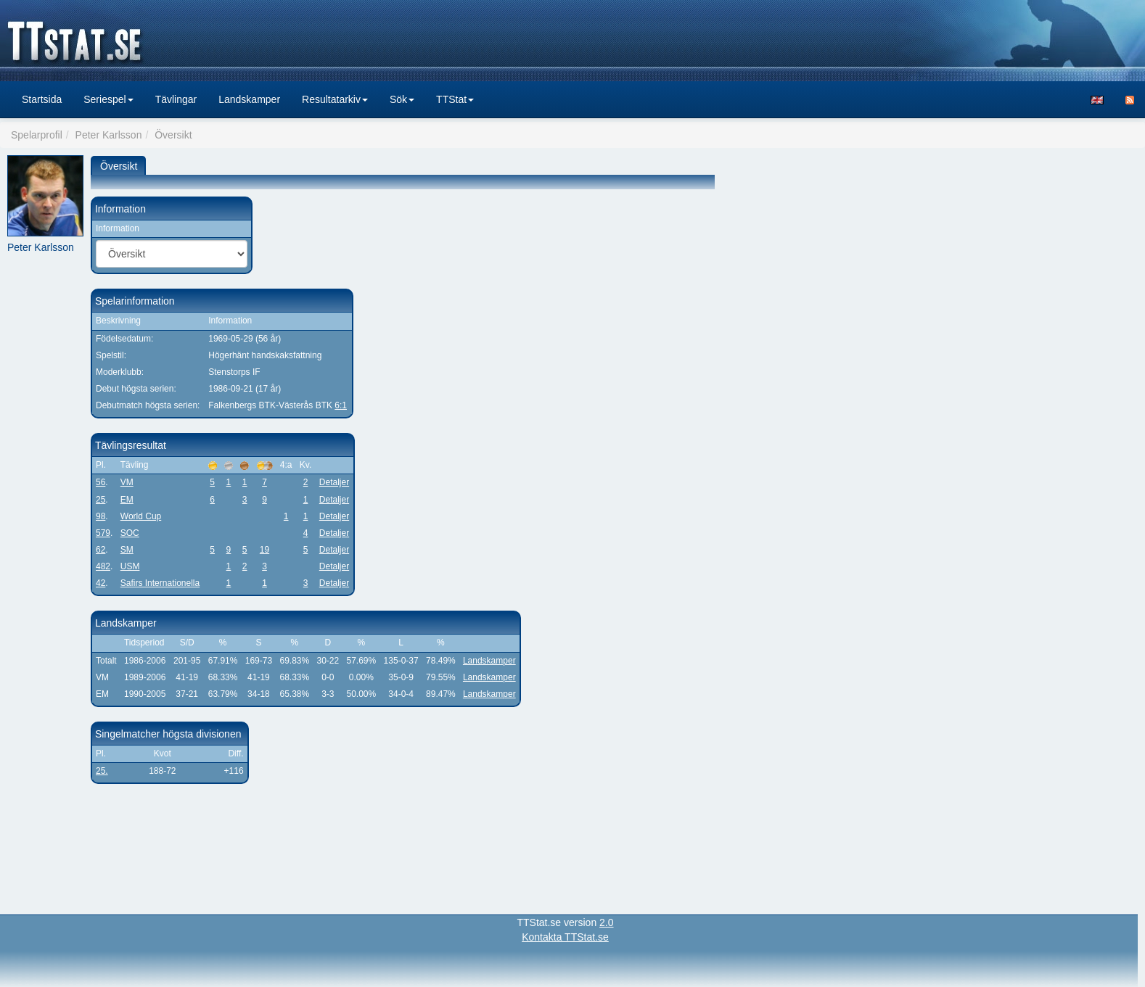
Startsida (42, 99)
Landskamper (249, 99)
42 (100, 583)
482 (103, 566)
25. (102, 771)
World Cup (140, 516)
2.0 (606, 922)
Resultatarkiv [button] (335, 99)
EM (127, 500)
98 (100, 516)
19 (264, 550)
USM (130, 566)
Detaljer (334, 482)
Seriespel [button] (108, 99)
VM (127, 482)
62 (100, 550)
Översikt (118, 166)
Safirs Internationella (160, 583)
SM (127, 550)
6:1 (341, 405)
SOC (129, 533)
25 (100, 500)
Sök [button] (402, 99)
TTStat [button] (455, 99)
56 (100, 482)
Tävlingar (176, 99)
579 (103, 533)
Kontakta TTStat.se (565, 937)
